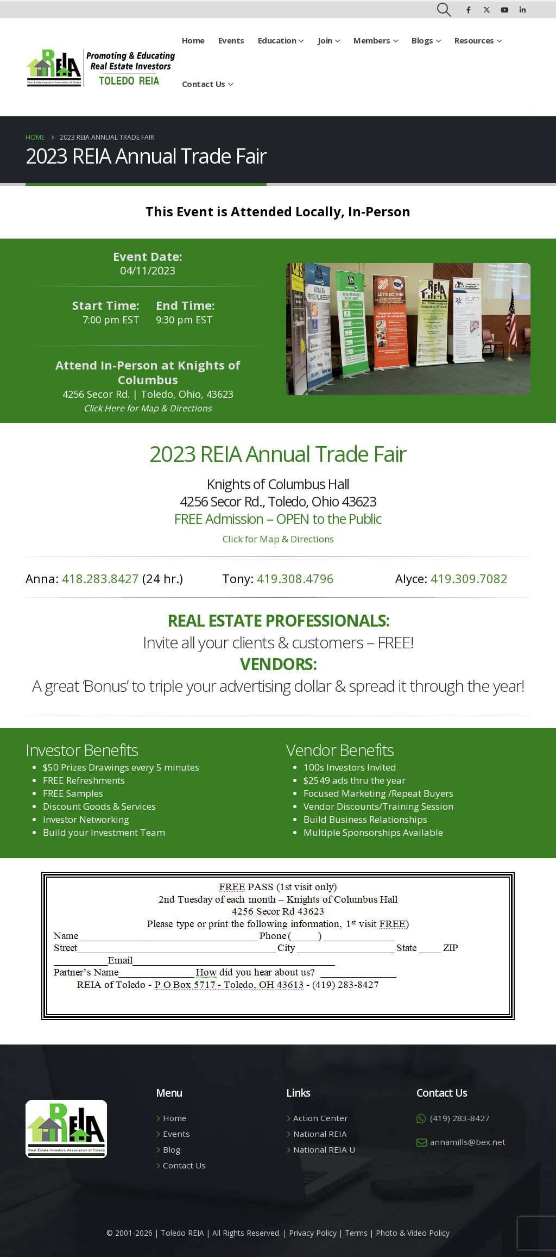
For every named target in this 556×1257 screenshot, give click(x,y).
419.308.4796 (295, 578)
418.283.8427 (100, 578)
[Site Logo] (100, 67)
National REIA (320, 1133)
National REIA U (324, 1149)
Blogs (422, 40)
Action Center (320, 1117)
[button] (444, 10)
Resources (474, 40)
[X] (486, 9)
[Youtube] (504, 9)
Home (193, 40)
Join (325, 40)
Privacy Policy (313, 1233)
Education (277, 40)
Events (231, 40)
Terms (356, 1233)
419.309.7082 (469, 578)
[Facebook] (468, 9)
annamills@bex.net (468, 1141)
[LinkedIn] (522, 9)
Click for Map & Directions (278, 539)
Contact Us (203, 83)
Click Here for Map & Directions (148, 408)
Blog (171, 1149)
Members (371, 40)
